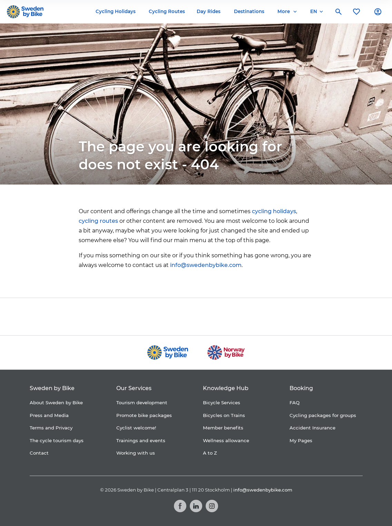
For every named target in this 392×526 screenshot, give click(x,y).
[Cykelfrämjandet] (139, 316)
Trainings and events (140, 440)
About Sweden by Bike (56, 402)
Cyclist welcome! (136, 427)
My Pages (301, 440)
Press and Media (49, 415)
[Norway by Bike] (225, 353)
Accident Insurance (312, 427)
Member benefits (223, 427)
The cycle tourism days (57, 440)
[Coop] (106, 316)
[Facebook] (180, 506)
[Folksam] (181, 316)
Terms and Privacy (51, 427)
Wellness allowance (226, 440)
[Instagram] (212, 506)
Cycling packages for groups (323, 415)
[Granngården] (239, 318)
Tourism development (141, 402)
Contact (39, 453)
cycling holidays (274, 211)
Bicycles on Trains (224, 415)
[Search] (338, 11)
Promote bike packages (144, 415)
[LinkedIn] (196, 506)
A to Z (210, 453)
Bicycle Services (221, 402)
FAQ (295, 402)
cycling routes (98, 221)
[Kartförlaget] (286, 316)
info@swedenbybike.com (206, 265)
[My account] (378, 11)
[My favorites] (356, 11)
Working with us (135, 453)
